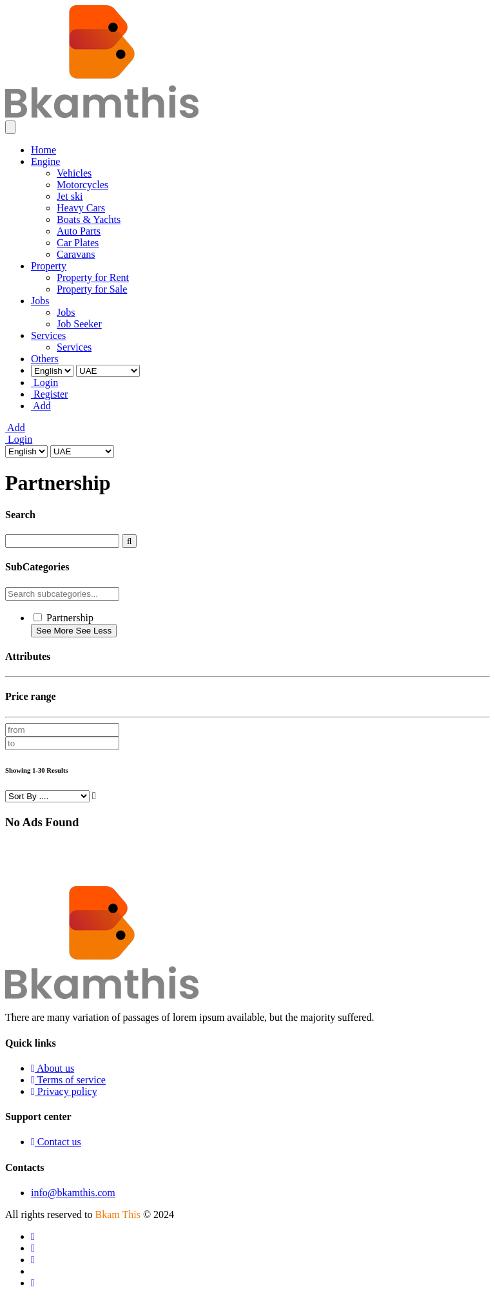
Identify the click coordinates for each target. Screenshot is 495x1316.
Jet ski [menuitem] (69, 196)
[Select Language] (52, 371)
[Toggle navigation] (10, 127)
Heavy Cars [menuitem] (81, 207)
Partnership (69, 617)
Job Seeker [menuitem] (79, 323)
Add (15, 427)
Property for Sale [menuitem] (92, 289)
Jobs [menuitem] (40, 300)
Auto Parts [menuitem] (79, 231)
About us (52, 1068)
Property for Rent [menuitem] (93, 277)
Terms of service (68, 1079)
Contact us (56, 1141)
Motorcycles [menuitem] (82, 184)
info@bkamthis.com (73, 1192)
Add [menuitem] (41, 405)
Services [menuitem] (48, 335)
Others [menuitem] (45, 358)
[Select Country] (108, 371)
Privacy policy (64, 1091)
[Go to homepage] (102, 114)
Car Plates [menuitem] (78, 242)
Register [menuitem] (49, 394)
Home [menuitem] (43, 149)
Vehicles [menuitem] (74, 173)
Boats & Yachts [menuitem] (89, 219)
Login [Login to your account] (18, 439)
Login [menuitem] (44, 382)
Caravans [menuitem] (76, 254)
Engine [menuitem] (45, 161)
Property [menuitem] (48, 265)
